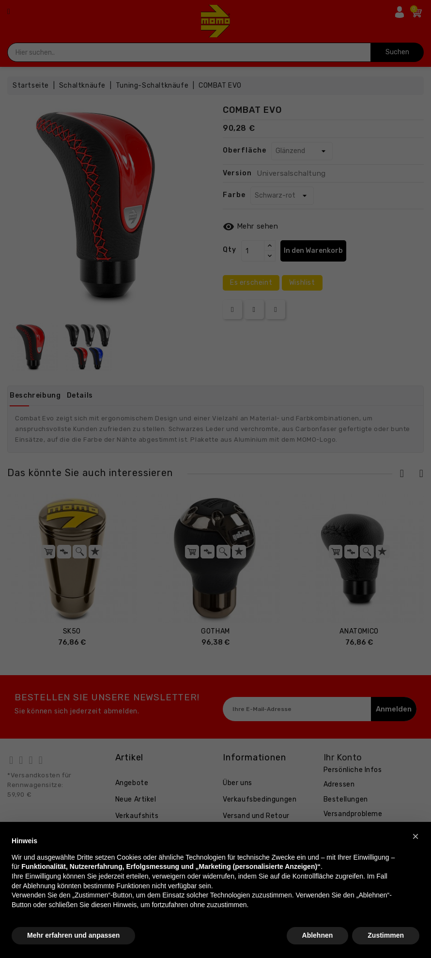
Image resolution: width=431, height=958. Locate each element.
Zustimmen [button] (386, 935)
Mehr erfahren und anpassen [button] (73, 935)
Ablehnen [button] (317, 935)
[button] (415, 836)
